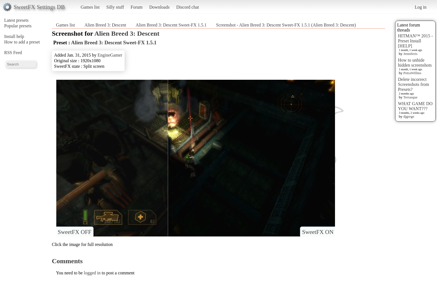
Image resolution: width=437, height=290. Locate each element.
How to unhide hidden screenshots (415, 62)
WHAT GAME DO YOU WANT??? (415, 106)
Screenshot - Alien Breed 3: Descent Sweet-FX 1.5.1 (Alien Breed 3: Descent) (286, 25)
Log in (420, 7)
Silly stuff (115, 7)
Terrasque (410, 97)
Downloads (159, 7)
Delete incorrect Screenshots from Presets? (413, 84)
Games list (90, 7)
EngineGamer (110, 55)
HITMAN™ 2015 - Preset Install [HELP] (415, 40)
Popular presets (17, 25)
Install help (14, 36)
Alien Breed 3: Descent (105, 25)
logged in (92, 272)
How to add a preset (22, 42)
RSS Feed (13, 52)
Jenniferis (410, 54)
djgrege (408, 116)
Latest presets (16, 20)
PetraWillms (412, 73)
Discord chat (187, 7)
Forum (137, 7)
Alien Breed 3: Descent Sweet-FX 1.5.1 (171, 25)
